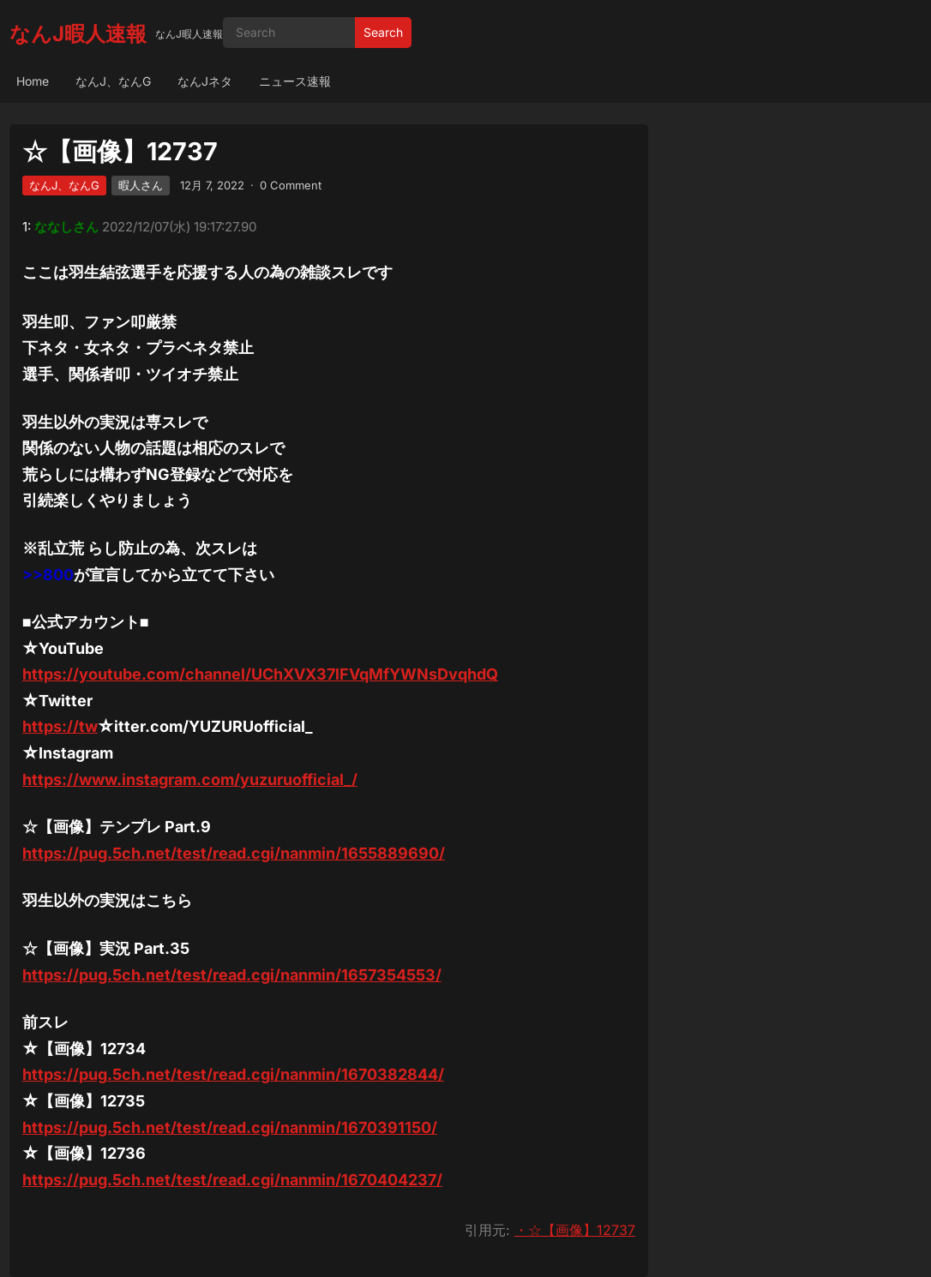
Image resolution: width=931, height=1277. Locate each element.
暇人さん (140, 185)
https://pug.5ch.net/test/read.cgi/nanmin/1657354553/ (231, 975)
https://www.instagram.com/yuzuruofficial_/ (189, 779)
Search (383, 32)
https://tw (60, 726)
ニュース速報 (295, 81)
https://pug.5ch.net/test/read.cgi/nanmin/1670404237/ (232, 1180)
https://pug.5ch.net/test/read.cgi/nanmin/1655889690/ (233, 853)
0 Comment (290, 185)
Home (32, 81)
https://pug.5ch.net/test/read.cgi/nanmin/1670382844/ (233, 1074)
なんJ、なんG (113, 81)
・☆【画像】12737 (574, 1229)
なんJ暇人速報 (78, 33)
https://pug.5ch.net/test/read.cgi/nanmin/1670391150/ (229, 1127)
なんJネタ (204, 81)
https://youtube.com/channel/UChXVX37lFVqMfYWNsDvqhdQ (260, 674)
